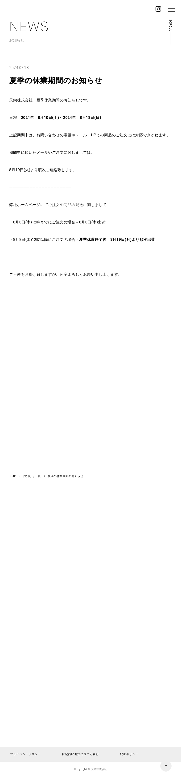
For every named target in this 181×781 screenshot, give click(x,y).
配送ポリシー (129, 754)
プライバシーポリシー (25, 754)
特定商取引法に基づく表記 (80, 754)
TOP (13, 476)
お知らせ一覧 (32, 476)
